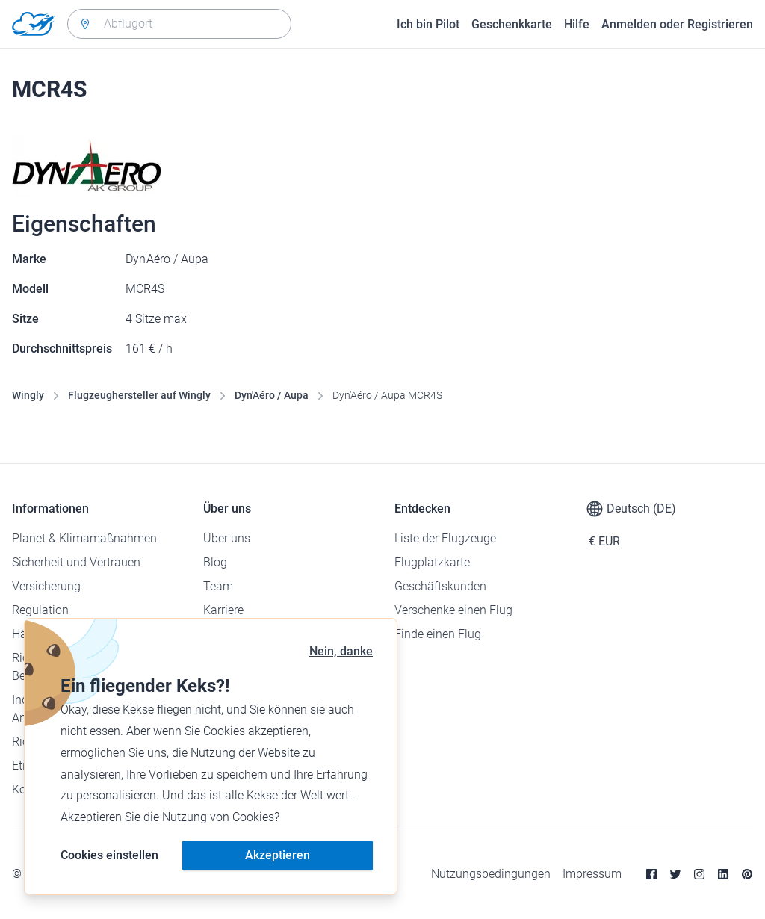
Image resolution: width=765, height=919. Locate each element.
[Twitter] (675, 874)
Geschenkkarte (511, 24)
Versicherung (46, 586)
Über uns (226, 538)
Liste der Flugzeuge (445, 538)
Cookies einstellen (109, 855)
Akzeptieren (277, 855)
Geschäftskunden (440, 586)
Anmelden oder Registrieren (677, 24)
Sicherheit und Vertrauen (76, 562)
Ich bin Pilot (428, 24)
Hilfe (576, 24)
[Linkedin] (723, 874)
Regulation (40, 610)
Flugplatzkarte (432, 562)
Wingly (28, 395)
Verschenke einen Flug (453, 610)
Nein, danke (341, 651)
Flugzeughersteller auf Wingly (139, 395)
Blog (215, 562)
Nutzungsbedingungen (491, 874)
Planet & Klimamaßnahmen (84, 538)
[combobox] (179, 24)
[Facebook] (651, 874)
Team (218, 586)
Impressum (592, 874)
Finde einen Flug (437, 634)
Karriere (223, 610)
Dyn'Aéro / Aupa (272, 395)
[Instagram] (699, 874)
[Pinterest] (747, 874)
